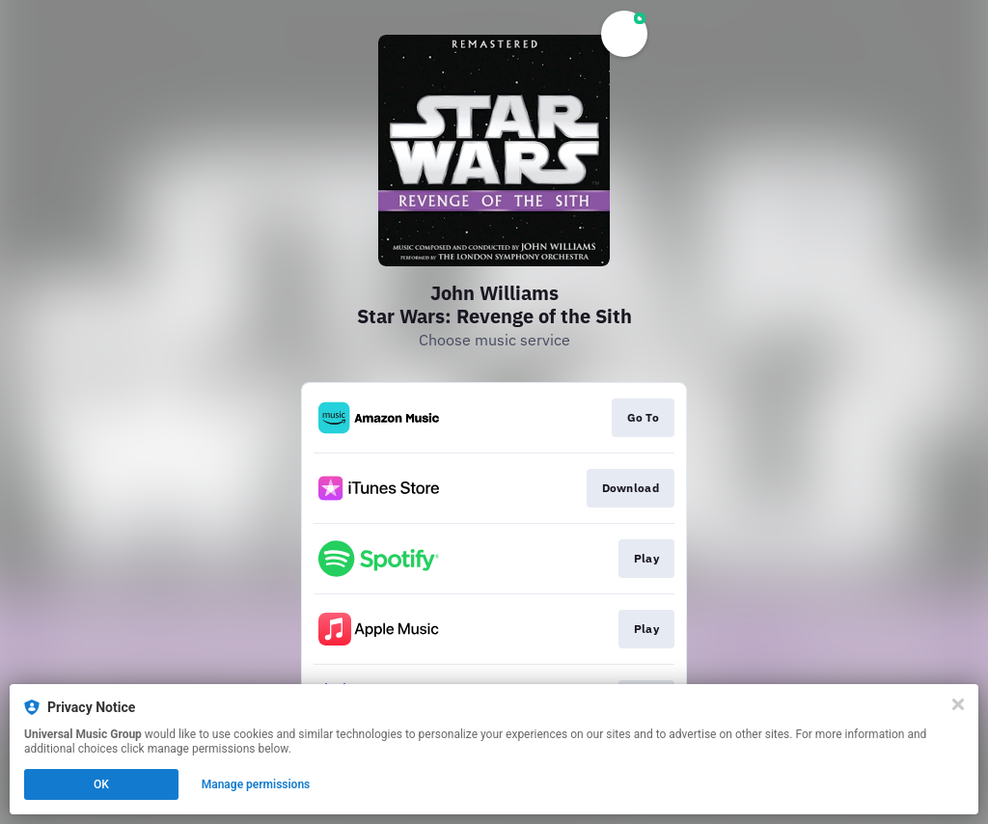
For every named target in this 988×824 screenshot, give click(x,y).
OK (101, 784)
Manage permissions (256, 784)
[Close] (958, 704)
